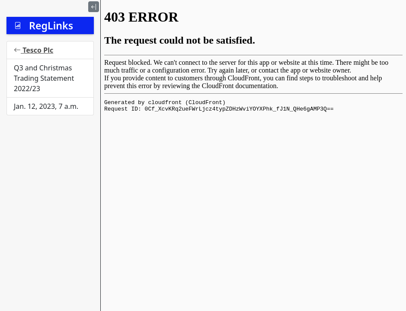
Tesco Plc (33, 50)
